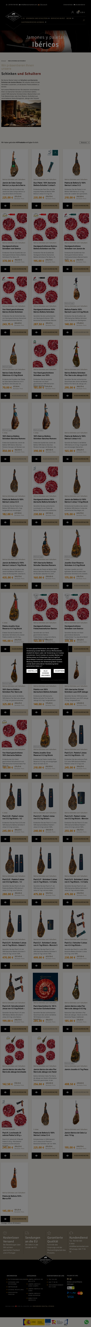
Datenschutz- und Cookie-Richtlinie (53, 680)
